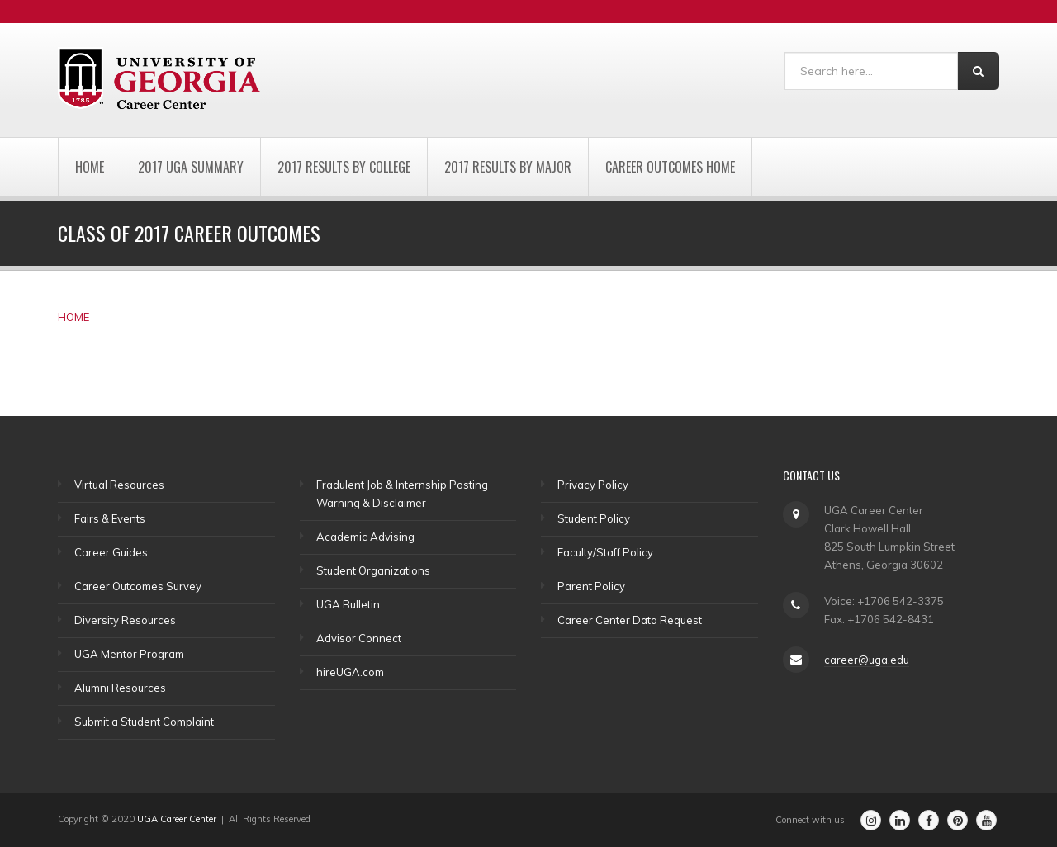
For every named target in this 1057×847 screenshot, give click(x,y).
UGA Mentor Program (129, 653)
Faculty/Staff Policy (605, 552)
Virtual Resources (119, 484)
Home (89, 167)
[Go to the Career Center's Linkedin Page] (899, 820)
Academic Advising (365, 536)
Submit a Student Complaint (144, 721)
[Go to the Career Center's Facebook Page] (928, 820)
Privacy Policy (592, 484)
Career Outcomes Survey (137, 586)
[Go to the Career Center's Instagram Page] (870, 820)
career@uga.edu (866, 659)
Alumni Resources (120, 687)
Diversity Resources (125, 620)
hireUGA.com (350, 672)
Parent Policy (591, 586)
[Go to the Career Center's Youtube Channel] (986, 820)
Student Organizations (373, 570)
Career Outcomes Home (670, 167)
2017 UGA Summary (191, 167)
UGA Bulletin (348, 604)
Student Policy (593, 518)
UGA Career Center (176, 819)
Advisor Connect (358, 638)
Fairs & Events (109, 518)
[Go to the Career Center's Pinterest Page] (957, 820)
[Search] (871, 71)
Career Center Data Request (629, 620)
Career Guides (111, 552)
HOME (73, 317)
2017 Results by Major (507, 167)
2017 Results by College (343, 167)
